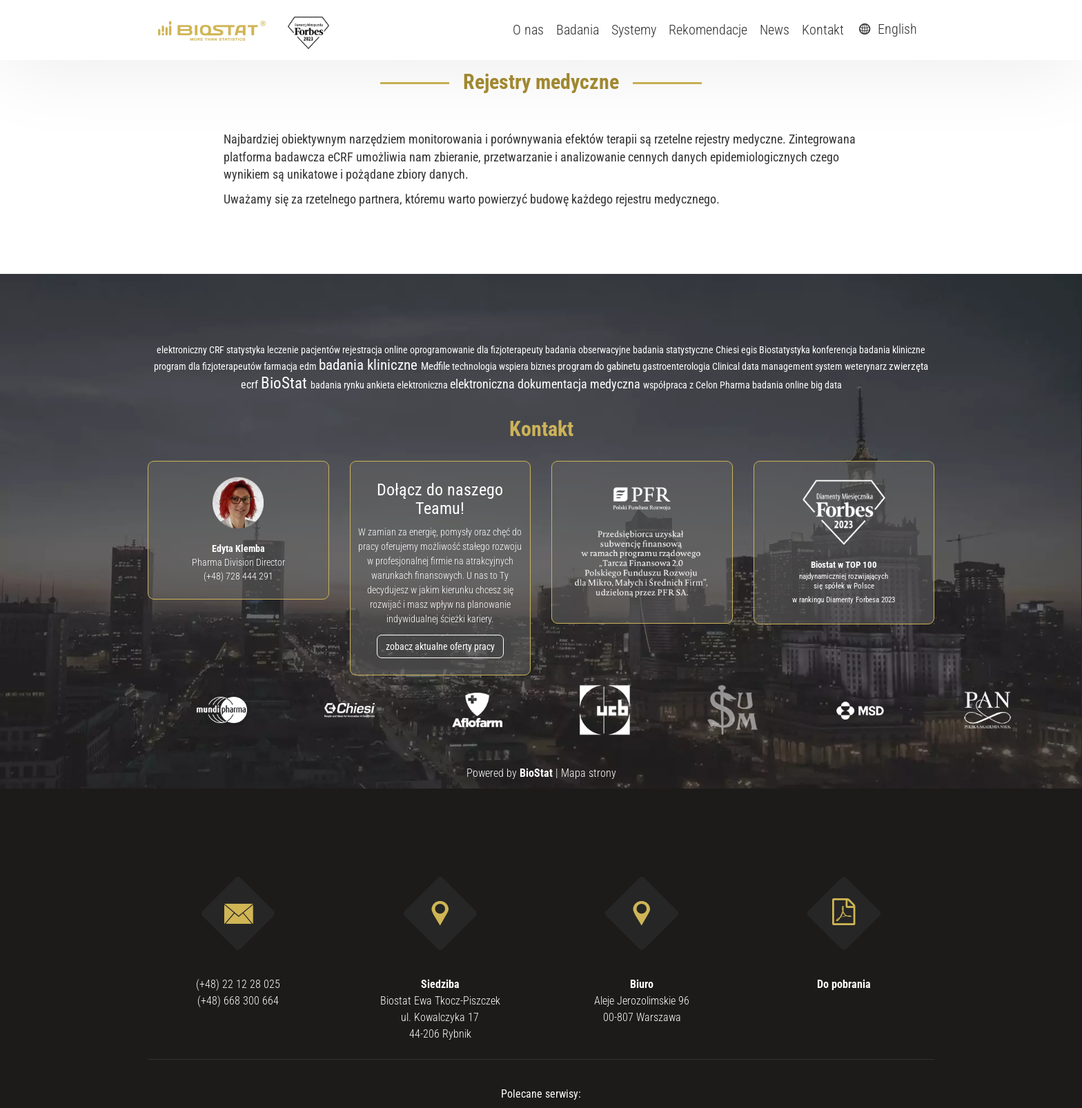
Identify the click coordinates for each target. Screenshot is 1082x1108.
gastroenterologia (677, 366)
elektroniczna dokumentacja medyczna (546, 384)
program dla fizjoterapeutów (209, 366)
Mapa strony (588, 773)
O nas (528, 29)
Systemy (633, 29)
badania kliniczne (370, 364)
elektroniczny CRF (191, 349)
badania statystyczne (674, 350)
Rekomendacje (708, 29)
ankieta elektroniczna (408, 385)
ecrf (251, 384)
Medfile (436, 366)
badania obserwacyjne (589, 350)
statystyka (246, 349)
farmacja (281, 366)
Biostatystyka (785, 350)
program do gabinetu (600, 366)
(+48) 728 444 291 (238, 576)
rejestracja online (376, 350)
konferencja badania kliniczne (868, 349)
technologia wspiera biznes (505, 367)
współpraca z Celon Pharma (697, 384)
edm (309, 367)
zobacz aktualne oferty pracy (440, 646)
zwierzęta (908, 366)
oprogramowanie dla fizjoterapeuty (477, 349)
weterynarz (867, 367)
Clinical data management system (778, 366)
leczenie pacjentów (304, 349)
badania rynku (338, 384)
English (886, 29)
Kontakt (823, 29)
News (774, 29)
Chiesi (728, 349)
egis (750, 349)
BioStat (286, 383)
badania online (781, 384)
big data (826, 384)
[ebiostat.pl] (213, 29)
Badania (577, 29)
